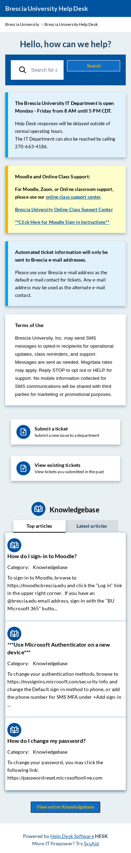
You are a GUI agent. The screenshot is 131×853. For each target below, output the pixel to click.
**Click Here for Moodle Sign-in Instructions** (62, 222)
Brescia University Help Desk (46, 8)
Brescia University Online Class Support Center (64, 209)
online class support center (73, 197)
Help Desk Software (72, 836)
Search (94, 66)
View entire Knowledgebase (65, 807)
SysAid (91, 843)
